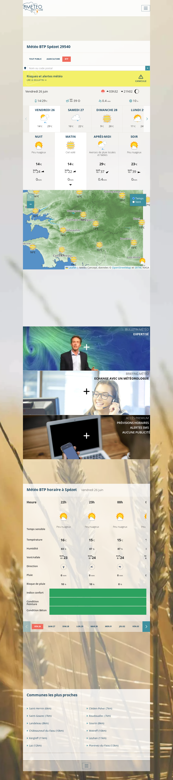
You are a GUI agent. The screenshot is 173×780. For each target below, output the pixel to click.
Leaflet (70, 267)
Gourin (95, 723)
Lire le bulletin (36, 80)
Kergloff (37, 738)
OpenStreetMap (121, 267)
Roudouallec (98, 716)
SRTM (138, 267)
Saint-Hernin (39, 708)
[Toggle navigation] (145, 8)
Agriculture (53, 59)
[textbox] (89, 68)
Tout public (35, 59)
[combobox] (88, 68)
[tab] (37, 626)
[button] (99, 246)
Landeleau (38, 723)
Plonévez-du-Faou (102, 745)
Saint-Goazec (39, 716)
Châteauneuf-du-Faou (45, 730)
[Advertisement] (91, 28)
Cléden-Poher (99, 708)
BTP (66, 59)
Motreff (96, 730)
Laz (34, 745)
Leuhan (96, 738)
